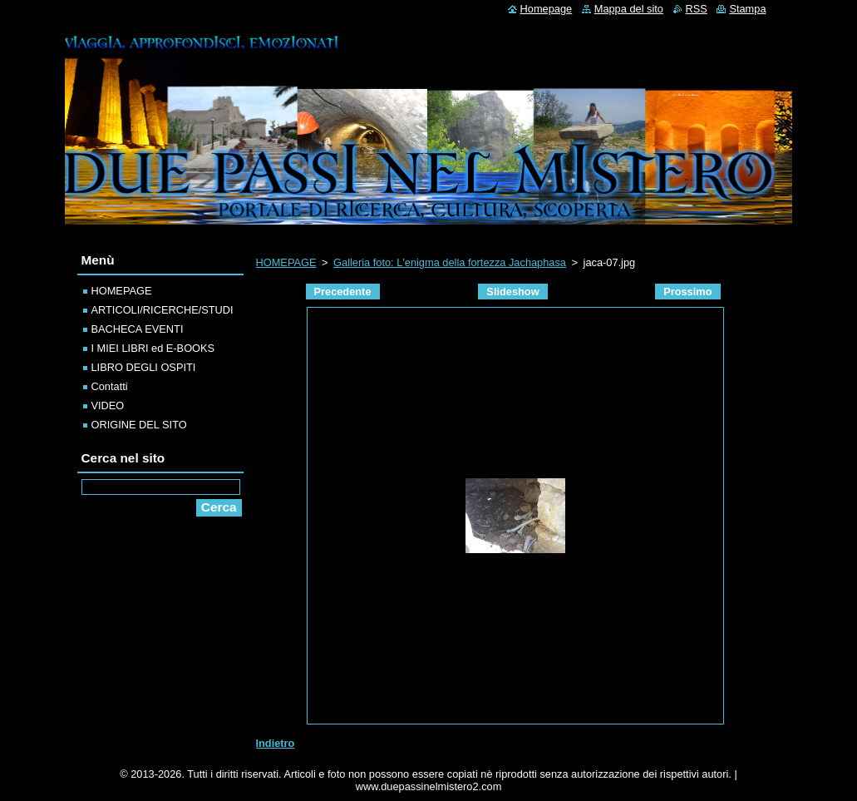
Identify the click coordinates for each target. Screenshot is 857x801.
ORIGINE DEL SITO (139, 424)
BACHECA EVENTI (137, 329)
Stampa (747, 8)
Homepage (546, 8)
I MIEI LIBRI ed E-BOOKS (153, 348)
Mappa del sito (628, 8)
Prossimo (687, 291)
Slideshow (512, 291)
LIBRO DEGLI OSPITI (143, 367)
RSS (696, 8)
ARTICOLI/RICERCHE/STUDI (162, 310)
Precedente (343, 291)
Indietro (275, 743)
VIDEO (108, 405)
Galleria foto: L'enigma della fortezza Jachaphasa (449, 262)
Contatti (109, 386)
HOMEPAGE (286, 262)
